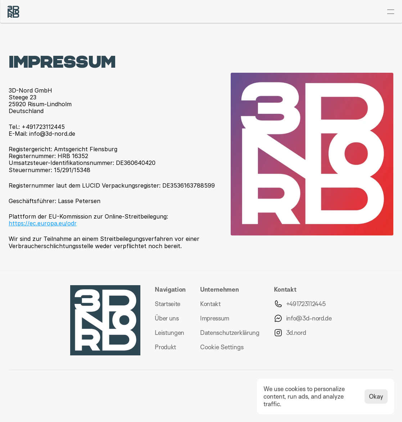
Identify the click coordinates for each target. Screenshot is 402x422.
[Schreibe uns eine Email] (303, 318)
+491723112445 (306, 303)
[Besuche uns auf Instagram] (290, 332)
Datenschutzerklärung (229, 332)
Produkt (165, 347)
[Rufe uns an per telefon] (300, 304)
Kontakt (210, 303)
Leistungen (169, 332)
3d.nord (296, 332)
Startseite (167, 303)
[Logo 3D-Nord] (13, 12)
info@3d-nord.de (309, 318)
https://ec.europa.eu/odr (43, 223)
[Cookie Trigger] (222, 347)
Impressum (214, 318)
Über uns (167, 318)
